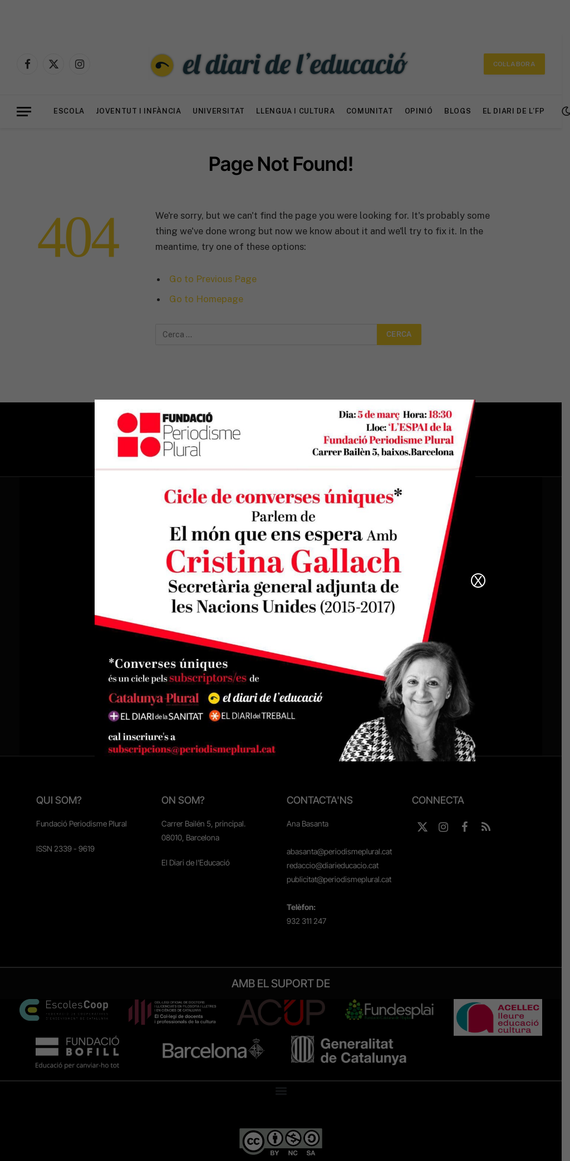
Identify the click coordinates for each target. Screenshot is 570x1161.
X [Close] (478, 580)
